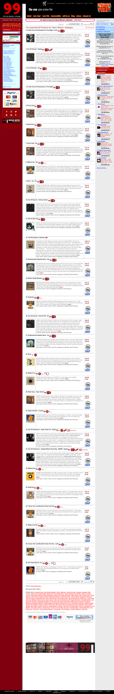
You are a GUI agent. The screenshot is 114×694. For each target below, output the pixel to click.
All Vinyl (7, 57)
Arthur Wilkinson (61, 592)
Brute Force (50, 593)
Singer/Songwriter (36, 586)
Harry (29, 354)
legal (56, 691)
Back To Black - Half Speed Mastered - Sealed (106, 135)
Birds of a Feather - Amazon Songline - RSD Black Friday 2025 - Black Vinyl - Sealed (106, 78)
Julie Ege (56, 600)
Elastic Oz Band (43, 596)
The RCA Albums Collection (36, 237)
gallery (40, 691)
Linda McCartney (86, 600)
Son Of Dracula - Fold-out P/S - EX (38, 316)
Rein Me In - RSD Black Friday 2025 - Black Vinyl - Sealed (106, 161)
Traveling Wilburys (75, 609)
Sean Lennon (88, 604)
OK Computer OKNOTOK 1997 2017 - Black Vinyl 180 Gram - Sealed (106, 118)
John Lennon (41, 600)
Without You (31, 373)
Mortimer (54, 601)
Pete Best (81, 603)
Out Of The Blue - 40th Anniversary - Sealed (106, 89)
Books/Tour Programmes (8, 80)
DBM (72, 595)
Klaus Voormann (75, 600)
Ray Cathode (34, 604)
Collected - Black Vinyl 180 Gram (106, 126)
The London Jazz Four (62, 607)
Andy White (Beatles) (50, 592)
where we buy (22, 691)
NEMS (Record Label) (76, 601)
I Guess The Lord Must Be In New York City (41, 506)
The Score (36, 609)
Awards (6, 77)
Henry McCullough (51, 598)
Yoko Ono (84, 609)
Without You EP (33, 525)
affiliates (63, 691)
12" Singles (8, 64)
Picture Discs (9, 67)
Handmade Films (40, 598)
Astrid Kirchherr (71, 592)
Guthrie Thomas (30, 598)
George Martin (75, 596)
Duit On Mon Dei (33, 218)
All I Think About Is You (35, 562)
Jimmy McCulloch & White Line (77, 598)
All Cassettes (9, 70)
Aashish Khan (39, 592)
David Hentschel (48, 595)
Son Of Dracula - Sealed (34, 49)
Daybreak (31, 297)
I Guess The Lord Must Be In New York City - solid (43, 543)
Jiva (27, 600)
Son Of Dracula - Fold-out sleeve (38, 200)
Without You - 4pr (32, 162)
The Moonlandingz (84, 607)
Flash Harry (30, 124)
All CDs (6, 56)
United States (104, 64)
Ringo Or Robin (43, 604)
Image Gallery (9, 53)
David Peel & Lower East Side (61, 595)
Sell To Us (7, 86)
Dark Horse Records (36, 595)
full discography (89, 27)
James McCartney (62, 598)
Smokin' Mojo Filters (31, 606)
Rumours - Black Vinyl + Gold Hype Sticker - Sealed (107, 98)
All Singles (8, 62)
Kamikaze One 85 (65, 600)
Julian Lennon (49, 600)
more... (76, 40)
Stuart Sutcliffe (52, 606)
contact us (79, 3)
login (91, 3)
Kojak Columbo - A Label (35, 410)
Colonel (83, 593)
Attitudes (78, 592)
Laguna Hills (104, 65)
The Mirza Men (74, 607)
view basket (50, 3)
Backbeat (85, 592)
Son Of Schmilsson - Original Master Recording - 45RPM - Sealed (48, 449)
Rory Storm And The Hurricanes (65, 604)
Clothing (7, 78)
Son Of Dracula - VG (33, 68)
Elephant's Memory (54, 596)
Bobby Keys (34, 593)
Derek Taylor (86, 595)
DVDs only (7, 73)
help (86, 3)
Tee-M (81, 606)
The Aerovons (87, 606)
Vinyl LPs (7, 60)
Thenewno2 (57, 609)
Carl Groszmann (59, 593)
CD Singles (8, 63)
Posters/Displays (10, 75)
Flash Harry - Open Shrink (36, 392)
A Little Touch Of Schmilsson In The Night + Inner (42, 30)
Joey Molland (32, 600)
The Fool (52, 607)
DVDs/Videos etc (9, 71)
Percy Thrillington (73, 603)
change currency (61, 3)
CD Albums (7, 59)
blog (73, 16)
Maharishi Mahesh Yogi (44, 601)
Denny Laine (78, 595)
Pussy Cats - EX (32, 143)
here (109, 47)
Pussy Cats (30, 105)
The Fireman (46, 607)
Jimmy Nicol (90, 598)
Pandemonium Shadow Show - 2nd (38, 259)
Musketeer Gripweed (64, 601)
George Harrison (65, 596)
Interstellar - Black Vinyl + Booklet (106, 152)
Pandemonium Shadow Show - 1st (38, 335)
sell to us (32, 691)
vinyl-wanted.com (84, 691)
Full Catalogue (9, 50)
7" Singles (7, 66)
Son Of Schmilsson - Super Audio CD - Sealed (42, 429)
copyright (48, 691)
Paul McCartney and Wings (52, 603)
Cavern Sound (68, 593)
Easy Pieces (35, 596)
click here (77, 20)
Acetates (7, 68)
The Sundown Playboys (46, 609)
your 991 (71, 3)
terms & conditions (97, 691)
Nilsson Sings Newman (35, 278)
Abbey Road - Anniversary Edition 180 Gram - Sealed (106, 144)
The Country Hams (36, 607)
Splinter (40, 606)
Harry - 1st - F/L (32, 181)
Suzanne (60, 606)
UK (109, 61)
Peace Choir (63, 603)
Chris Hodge (77, 593)
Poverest (107, 63)
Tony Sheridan (65, 609)
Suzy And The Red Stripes (70, 606)
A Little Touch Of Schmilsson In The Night (40, 86)
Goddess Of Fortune (86, 596)
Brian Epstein (42, 593)
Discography (8, 52)
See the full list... (102, 168)
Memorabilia (8, 74)
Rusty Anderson (79, 604)
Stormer (45, 606)
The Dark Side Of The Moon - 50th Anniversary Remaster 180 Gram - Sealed (107, 107)
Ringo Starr (51, 604)
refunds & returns (10, 691)
